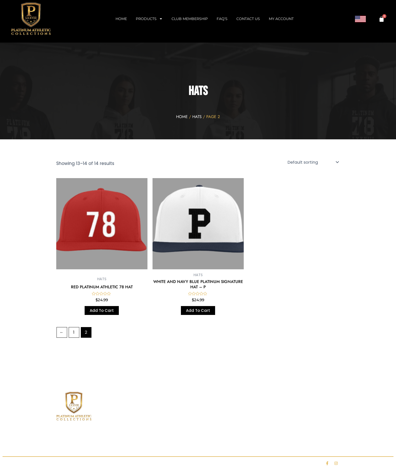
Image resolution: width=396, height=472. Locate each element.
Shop (84, 446)
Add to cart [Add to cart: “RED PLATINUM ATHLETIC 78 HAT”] (102, 310)
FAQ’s (222, 18)
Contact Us (248, 18)
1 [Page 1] (73, 332)
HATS (197, 117)
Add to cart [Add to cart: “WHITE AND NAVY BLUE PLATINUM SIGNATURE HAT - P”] (198, 310)
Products (149, 18)
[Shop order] (313, 162)
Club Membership (190, 18)
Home (121, 18)
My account (281, 18)
